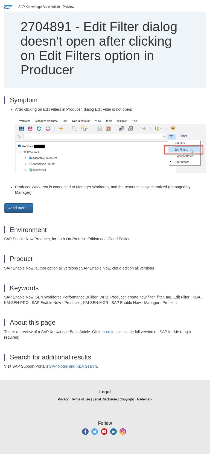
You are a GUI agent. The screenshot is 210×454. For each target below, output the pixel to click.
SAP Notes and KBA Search (73, 366)
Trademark (144, 399)
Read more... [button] (19, 208)
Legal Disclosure (105, 399)
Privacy (63, 399)
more (105, 332)
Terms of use (80, 399)
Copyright (127, 399)
